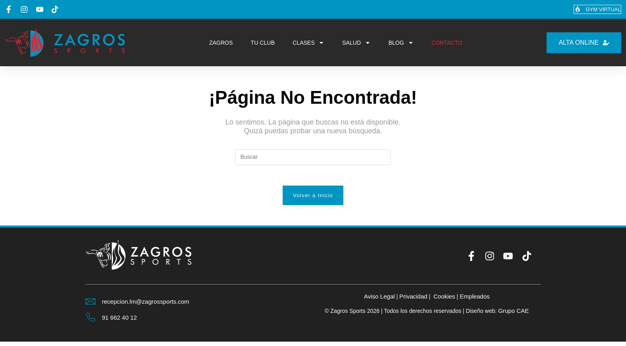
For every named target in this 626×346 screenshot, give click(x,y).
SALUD (356, 43)
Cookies (445, 300)
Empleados (477, 300)
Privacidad (413, 300)
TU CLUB (263, 43)
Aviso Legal (376, 300)
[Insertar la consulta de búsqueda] (313, 157)
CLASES (308, 43)
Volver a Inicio (313, 199)
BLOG (401, 43)
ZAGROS (221, 43)
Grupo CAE (513, 314)
